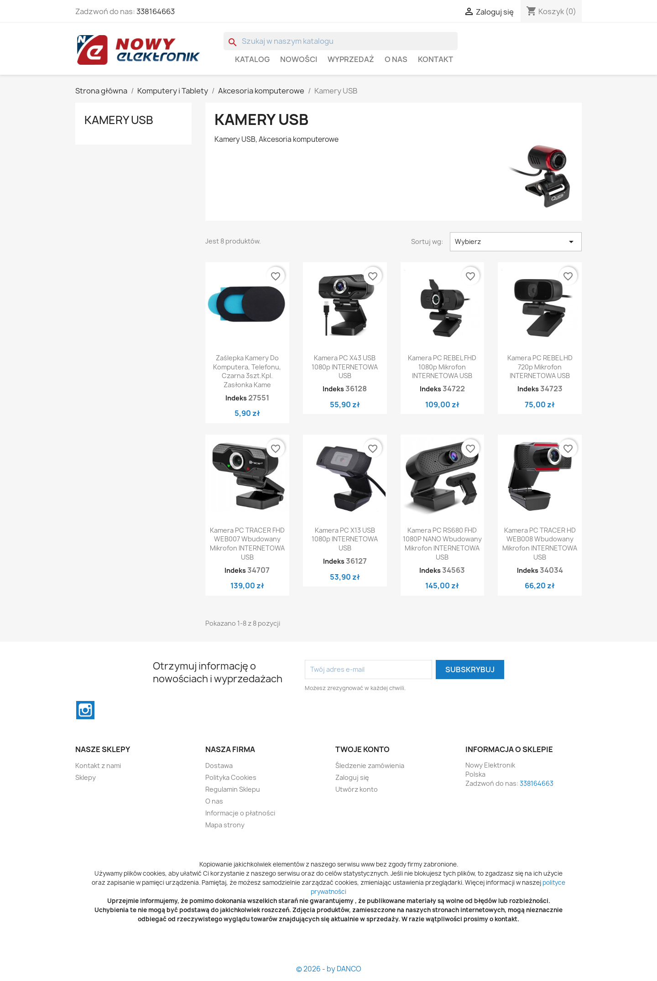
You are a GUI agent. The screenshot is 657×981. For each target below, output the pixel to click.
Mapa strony (225, 824)
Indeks (236, 397)
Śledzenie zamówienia (369, 765)
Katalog (252, 59)
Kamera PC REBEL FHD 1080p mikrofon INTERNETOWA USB (442, 366)
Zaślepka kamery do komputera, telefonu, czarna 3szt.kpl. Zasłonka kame (247, 371)
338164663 (155, 11)
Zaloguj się (352, 777)
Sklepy (85, 777)
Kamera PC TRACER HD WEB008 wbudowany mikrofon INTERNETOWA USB (539, 543)
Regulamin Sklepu (232, 789)
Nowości (298, 59)
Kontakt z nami (98, 765)
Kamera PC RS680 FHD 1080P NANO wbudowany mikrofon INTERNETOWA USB (442, 543)
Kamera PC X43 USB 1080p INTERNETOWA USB (345, 366)
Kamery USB (118, 120)
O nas (396, 59)
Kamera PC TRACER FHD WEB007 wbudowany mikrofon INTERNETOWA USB (247, 543)
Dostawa (219, 765)
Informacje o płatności (240, 813)
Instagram (85, 710)
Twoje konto (362, 749)
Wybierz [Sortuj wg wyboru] (516, 241)
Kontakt (435, 59)
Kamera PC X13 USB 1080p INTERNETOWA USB (345, 539)
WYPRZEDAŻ (351, 59)
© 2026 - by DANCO (328, 969)
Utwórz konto (356, 789)
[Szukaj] (341, 41)
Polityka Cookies (230, 777)
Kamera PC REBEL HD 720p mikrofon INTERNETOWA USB (540, 366)
